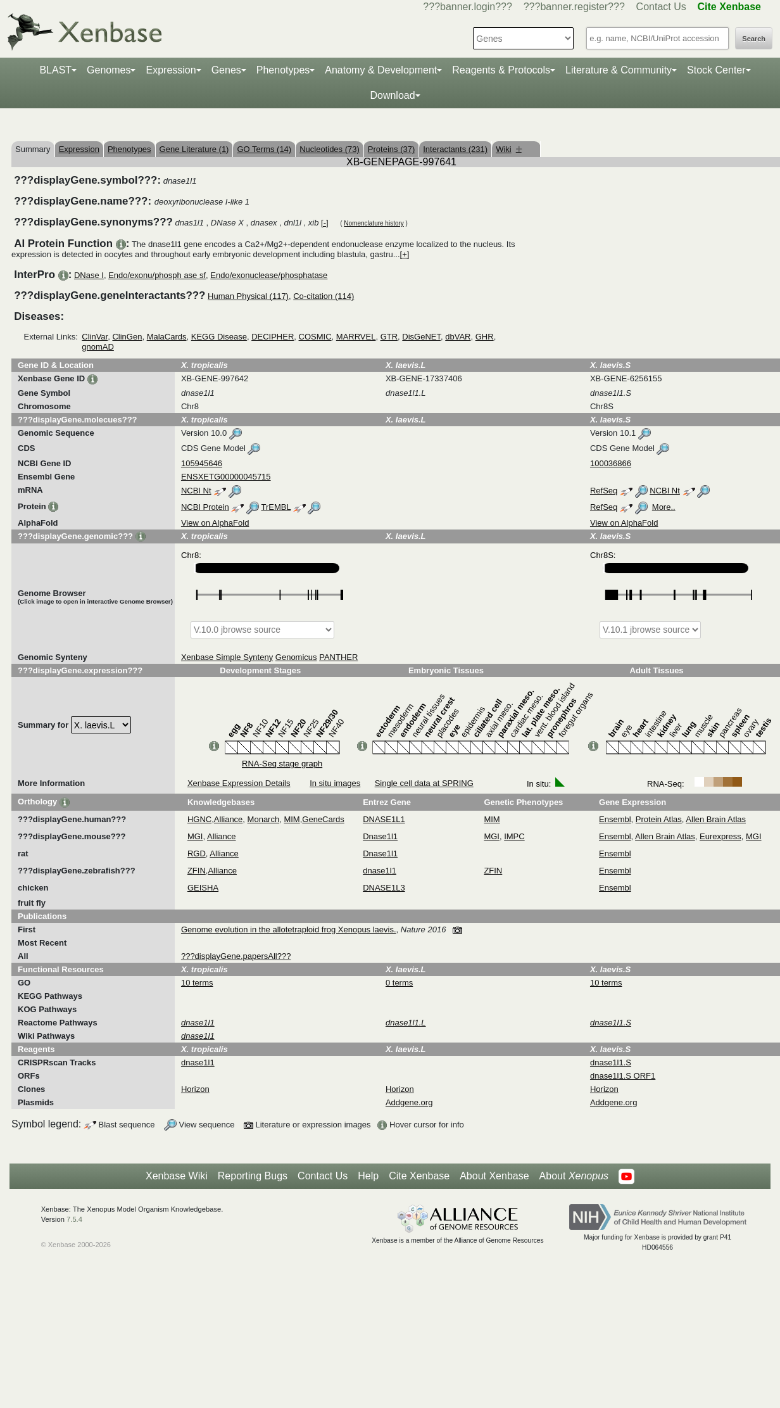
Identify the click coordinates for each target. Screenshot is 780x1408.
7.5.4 (74, 1219)
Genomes (108, 70)
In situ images (335, 783)
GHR (484, 336)
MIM (291, 819)
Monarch (264, 819)
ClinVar (95, 336)
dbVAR (457, 336)
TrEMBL (276, 507)
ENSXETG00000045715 (226, 476)
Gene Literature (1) (194, 149)
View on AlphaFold (215, 523)
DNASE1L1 (384, 819)
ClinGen (127, 336)
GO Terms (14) (264, 149)
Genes (226, 70)
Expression (171, 70)
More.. (664, 507)
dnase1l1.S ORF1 (622, 1076)
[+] (405, 254)
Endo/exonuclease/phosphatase (268, 275)
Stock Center (716, 70)
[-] (325, 222)
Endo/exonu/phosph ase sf (157, 275)
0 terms (399, 982)
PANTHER (338, 657)
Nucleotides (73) (329, 149)
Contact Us (661, 6)
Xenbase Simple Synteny (227, 657)
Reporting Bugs (252, 1175)
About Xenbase (494, 1175)
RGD (196, 853)
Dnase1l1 (380, 836)
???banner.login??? (467, 6)
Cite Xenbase (419, 1175)
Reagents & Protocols (501, 70)
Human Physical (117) (248, 296)
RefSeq (603, 490)
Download (392, 95)
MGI (195, 836)
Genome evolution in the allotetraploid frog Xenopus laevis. (288, 929)
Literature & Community (618, 70)
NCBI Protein (205, 507)
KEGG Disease (219, 336)
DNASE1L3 (384, 887)
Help (368, 1175)
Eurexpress (720, 836)
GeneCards (323, 819)
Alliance (228, 819)
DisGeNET (421, 336)
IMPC (514, 836)
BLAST (55, 70)
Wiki (509, 149)
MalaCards (167, 336)
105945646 (201, 463)
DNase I (89, 275)
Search (753, 38)
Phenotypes (283, 70)
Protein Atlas (659, 819)
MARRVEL (356, 336)
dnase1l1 (379, 870)
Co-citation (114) (323, 296)
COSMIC (315, 336)
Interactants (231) (455, 149)
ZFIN (196, 870)
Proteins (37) (391, 149)
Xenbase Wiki (177, 1175)
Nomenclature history (373, 223)
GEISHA (202, 887)
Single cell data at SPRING (424, 783)
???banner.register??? (574, 6)
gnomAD (98, 347)
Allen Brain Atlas (716, 819)
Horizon (195, 1089)
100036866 (610, 463)
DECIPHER (272, 336)
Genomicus (296, 657)
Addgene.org (409, 1102)
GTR (389, 336)
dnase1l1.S (610, 1062)
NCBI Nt (196, 490)
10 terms (197, 982)
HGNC (199, 819)
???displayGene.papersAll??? (236, 956)
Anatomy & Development (381, 70)
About (573, 1176)
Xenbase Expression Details (239, 783)
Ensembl (615, 819)
